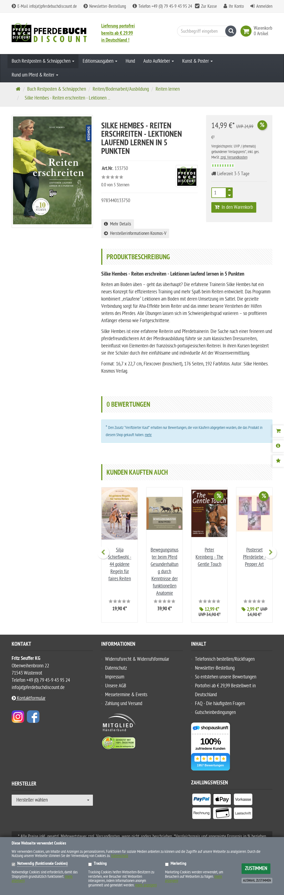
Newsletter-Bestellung (104, 6)
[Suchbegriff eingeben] (205, 31)
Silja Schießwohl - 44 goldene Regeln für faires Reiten (119, 564)
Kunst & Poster (197, 61)
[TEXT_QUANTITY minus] (229, 194)
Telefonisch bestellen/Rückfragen (225, 659)
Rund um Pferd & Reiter (35, 75)
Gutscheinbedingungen (215, 712)
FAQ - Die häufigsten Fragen (220, 703)
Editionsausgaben (100, 61)
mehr (148, 435)
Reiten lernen (168, 89)
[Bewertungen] (278, 461)
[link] (247, 31)
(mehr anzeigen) (146, 885)
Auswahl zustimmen (257, 881)
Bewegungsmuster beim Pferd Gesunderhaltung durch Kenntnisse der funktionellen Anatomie (164, 571)
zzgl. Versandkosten (233, 157)
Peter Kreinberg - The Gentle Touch (209, 557)
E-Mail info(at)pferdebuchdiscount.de (44, 6)
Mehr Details (117, 224)
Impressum (114, 677)
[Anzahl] (218, 192)
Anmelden (264, 6)
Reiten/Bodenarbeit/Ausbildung (121, 89)
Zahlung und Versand (123, 703)
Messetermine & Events (126, 695)
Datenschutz (116, 668)
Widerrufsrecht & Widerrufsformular (137, 659)
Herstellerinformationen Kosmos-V (135, 233)
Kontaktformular (28, 698)
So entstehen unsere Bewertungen (225, 677)
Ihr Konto (236, 6)
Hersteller (24, 785)
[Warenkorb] (278, 431)
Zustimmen (256, 868)
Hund (130, 61)
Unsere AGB (115, 686)
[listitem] (201, 800)
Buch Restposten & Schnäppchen (43, 61)
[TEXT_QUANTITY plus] (229, 191)
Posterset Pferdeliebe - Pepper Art (254, 557)
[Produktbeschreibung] (278, 446)
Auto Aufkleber (158, 61)
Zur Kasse (209, 6)
